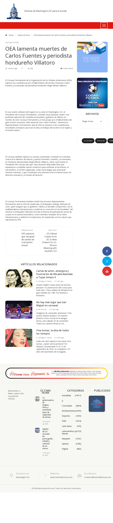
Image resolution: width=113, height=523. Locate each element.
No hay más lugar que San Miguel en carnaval (51, 304)
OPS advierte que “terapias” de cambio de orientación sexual (28, 238)
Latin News (71, 426)
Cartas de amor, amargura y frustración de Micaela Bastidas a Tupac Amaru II (54, 274)
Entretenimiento (71, 411)
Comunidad (71, 406)
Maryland (71, 439)
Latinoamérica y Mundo (71, 432)
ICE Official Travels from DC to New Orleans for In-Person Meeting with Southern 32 (49, 240)
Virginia (71, 449)
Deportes (71, 416)
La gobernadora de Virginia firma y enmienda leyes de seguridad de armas (48, 407)
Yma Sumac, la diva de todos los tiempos (52, 332)
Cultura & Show (12, 42)
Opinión (71, 444)
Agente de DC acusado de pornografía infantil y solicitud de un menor (47, 439)
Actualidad (71, 395)
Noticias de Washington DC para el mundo (45, 10)
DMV (71, 421)
